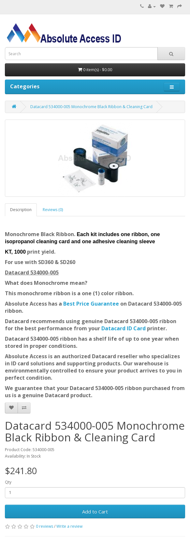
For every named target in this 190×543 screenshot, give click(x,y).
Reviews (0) (53, 209)
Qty (8, 482)
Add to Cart (95, 511)
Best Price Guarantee (91, 303)
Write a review (69, 526)
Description (21, 209)
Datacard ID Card (123, 328)
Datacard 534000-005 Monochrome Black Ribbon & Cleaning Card (91, 106)
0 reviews (44, 526)
